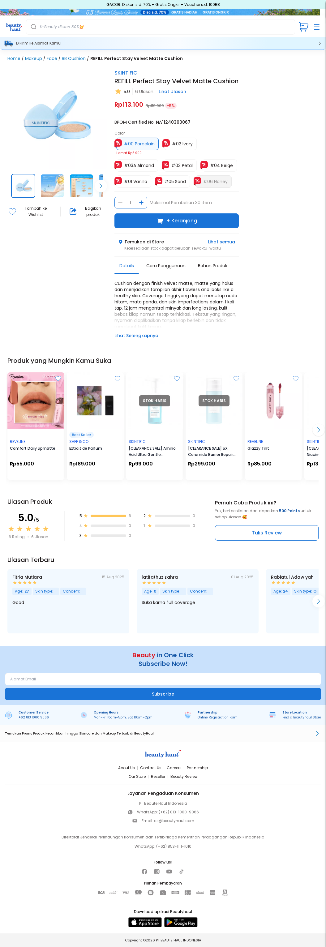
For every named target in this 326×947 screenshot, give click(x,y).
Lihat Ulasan (172, 91)
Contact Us (150, 767)
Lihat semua (221, 242)
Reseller (158, 776)
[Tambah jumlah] (141, 202)
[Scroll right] (101, 186)
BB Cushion (74, 58)
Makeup (33, 58)
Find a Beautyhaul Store (301, 717)
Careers (174, 767)
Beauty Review (184, 776)
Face (52, 58)
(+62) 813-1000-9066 (179, 812)
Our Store (137, 776)
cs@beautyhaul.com (174, 820)
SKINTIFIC (125, 72)
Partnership (197, 767)
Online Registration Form (218, 717)
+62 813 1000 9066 (34, 717)
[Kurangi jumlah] (120, 202)
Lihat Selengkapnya (136, 335)
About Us (126, 767)
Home (13, 58)
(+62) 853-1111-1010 (173, 846)
